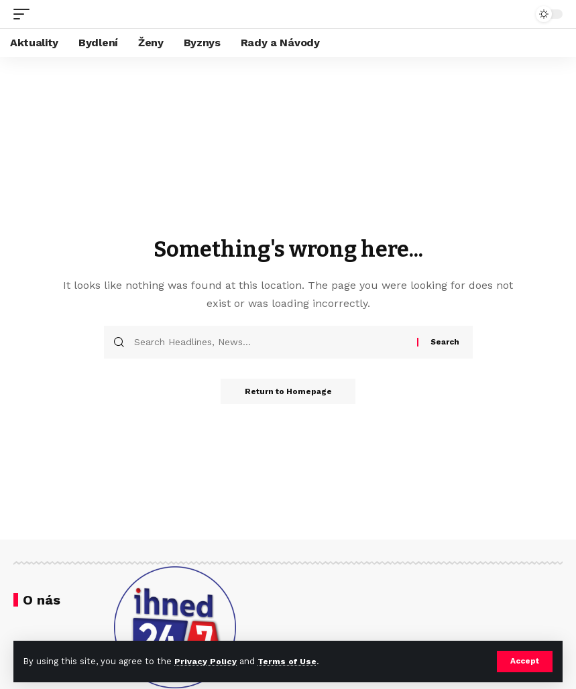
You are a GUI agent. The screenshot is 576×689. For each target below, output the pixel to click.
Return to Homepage (288, 392)
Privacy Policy (205, 661)
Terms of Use (289, 661)
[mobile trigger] (24, 14)
